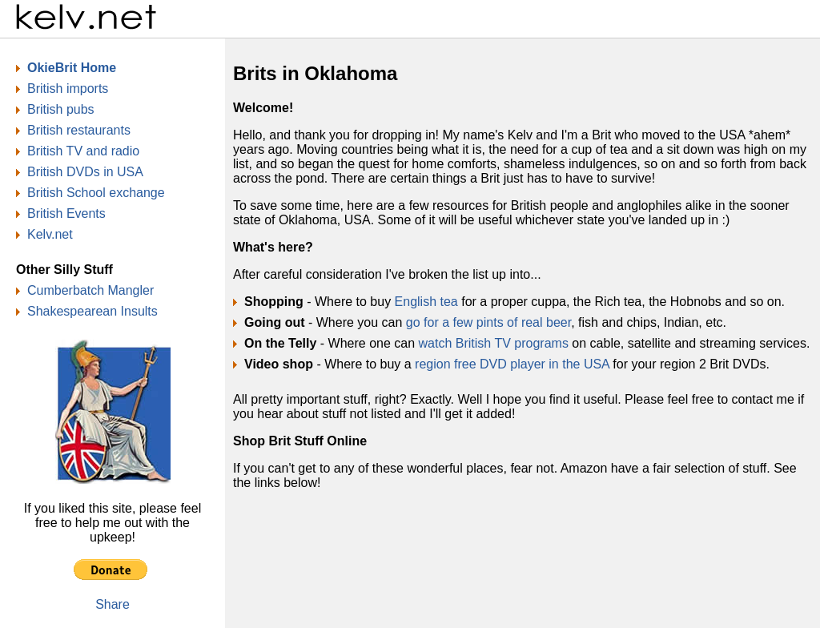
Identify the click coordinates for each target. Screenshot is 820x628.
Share (112, 604)
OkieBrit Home (71, 67)
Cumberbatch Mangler (90, 290)
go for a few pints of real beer (488, 322)
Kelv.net (50, 234)
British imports (67, 88)
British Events (66, 213)
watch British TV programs (494, 343)
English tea (426, 301)
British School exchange (96, 192)
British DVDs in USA (85, 172)
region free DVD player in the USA (512, 364)
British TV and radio (83, 151)
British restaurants (79, 130)
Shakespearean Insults (92, 311)
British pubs (60, 109)
